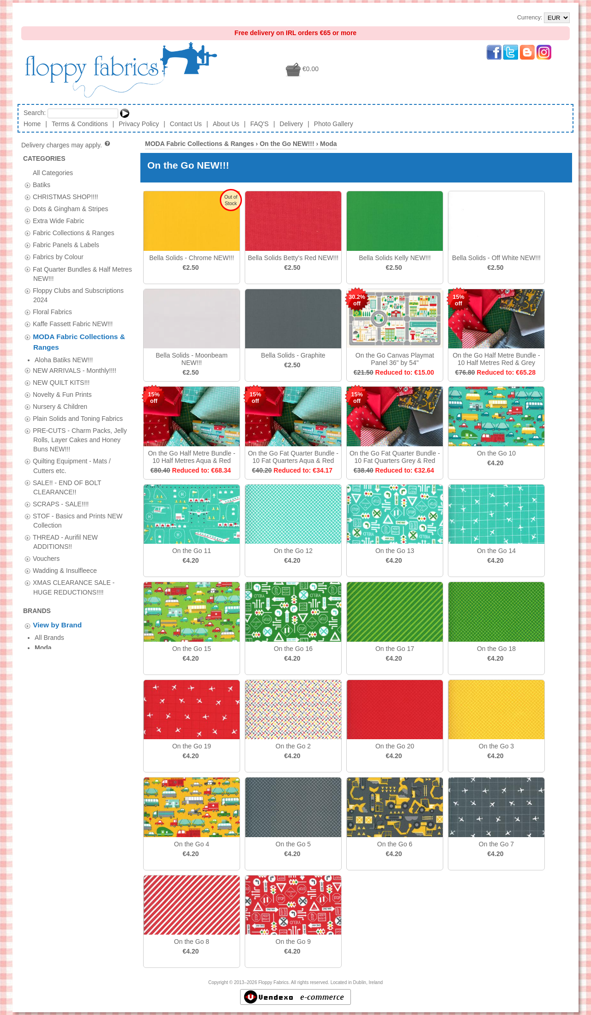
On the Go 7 (496, 844)
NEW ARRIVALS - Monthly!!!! (74, 360)
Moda (328, 143)
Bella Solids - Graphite (293, 355)
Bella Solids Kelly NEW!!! (395, 257)
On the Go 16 (293, 648)
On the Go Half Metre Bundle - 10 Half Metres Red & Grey (496, 359)
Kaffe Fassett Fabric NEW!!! (73, 324)
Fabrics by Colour (58, 257)
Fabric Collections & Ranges (74, 233)
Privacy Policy (139, 124)
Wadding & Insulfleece (65, 560)
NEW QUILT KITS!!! (61, 372)
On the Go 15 (191, 648)
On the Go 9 (293, 941)
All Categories (53, 172)
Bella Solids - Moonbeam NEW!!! (192, 359)
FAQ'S (259, 124)
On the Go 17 (394, 648)
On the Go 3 (496, 746)
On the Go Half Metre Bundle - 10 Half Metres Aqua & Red (191, 457)
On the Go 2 (293, 746)
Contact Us (186, 124)
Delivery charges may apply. (66, 145)
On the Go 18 (496, 648)
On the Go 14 (496, 550)
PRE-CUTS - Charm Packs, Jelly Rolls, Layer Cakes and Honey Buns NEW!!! (80, 429)
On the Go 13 (394, 550)
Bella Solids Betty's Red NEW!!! (293, 257)
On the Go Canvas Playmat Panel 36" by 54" (395, 359)
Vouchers (46, 548)
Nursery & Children (60, 396)
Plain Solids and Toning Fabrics (78, 408)
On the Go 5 (293, 844)
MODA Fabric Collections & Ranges (199, 143)
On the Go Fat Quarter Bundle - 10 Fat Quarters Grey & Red (395, 457)
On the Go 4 (191, 844)
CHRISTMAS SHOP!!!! (65, 196)
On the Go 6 (394, 844)
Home (32, 124)
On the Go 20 (394, 746)
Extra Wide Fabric (58, 221)
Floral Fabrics (52, 311)
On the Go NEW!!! (286, 143)
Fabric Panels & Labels (66, 245)
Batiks (41, 184)
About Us (226, 124)
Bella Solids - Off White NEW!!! (496, 257)
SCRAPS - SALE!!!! (61, 493)
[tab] (27, 185)
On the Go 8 (191, 941)
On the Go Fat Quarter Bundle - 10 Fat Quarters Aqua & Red (293, 457)
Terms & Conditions (80, 124)
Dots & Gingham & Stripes (70, 209)
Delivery (291, 124)
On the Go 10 (496, 453)
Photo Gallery (333, 124)
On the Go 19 (191, 746)
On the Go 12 (293, 550)
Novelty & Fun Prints (62, 384)
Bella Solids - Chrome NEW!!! (191, 257)
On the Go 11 (191, 550)
